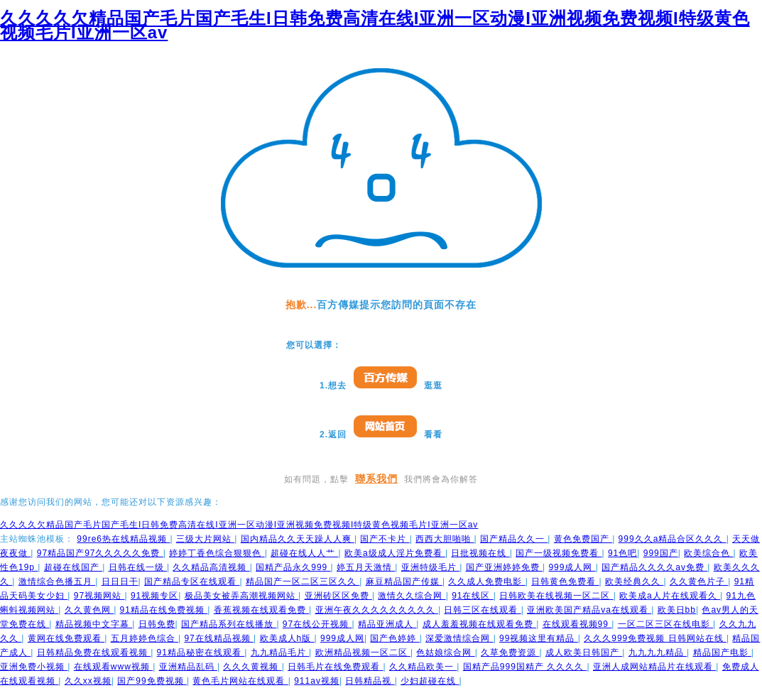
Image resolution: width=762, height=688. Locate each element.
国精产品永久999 (293, 567)
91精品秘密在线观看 (201, 652)
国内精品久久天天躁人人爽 (297, 539)
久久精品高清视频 (211, 567)
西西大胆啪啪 (444, 539)
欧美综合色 (708, 553)
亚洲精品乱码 (188, 667)
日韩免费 (156, 624)
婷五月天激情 (366, 567)
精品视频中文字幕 (93, 624)
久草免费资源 (510, 652)
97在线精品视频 (219, 638)
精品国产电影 (722, 652)
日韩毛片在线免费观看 (335, 667)
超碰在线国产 (73, 567)
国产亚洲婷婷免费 (504, 567)
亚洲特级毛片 (430, 567)
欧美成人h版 (287, 638)
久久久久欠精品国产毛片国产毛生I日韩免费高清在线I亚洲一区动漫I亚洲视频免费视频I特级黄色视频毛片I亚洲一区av (375, 25)
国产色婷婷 (394, 638)
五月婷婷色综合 (144, 638)
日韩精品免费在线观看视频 (94, 652)
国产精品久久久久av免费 (654, 567)
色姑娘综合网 (445, 652)
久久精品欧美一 (423, 667)
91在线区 (473, 596)
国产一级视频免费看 (559, 553)
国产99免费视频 (152, 681)
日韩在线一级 (138, 567)
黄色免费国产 (583, 539)
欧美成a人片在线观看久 (669, 596)
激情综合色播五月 (56, 581)
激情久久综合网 (411, 596)
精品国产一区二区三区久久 (302, 581)
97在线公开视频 (317, 624)
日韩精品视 (369, 681)
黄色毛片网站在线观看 (240, 681)
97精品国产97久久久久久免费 (100, 553)
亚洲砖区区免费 (338, 596)
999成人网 (571, 567)
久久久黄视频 (252, 667)
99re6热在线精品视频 (123, 539)
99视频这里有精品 (538, 638)
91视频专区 (154, 596)
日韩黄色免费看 (565, 581)
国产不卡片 (384, 539)
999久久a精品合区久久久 (672, 539)
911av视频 (316, 681)
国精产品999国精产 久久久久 (525, 667)
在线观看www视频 (113, 667)
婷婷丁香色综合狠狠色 (216, 553)
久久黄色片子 (699, 581)
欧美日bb (677, 610)
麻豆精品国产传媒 (404, 581)
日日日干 (120, 581)
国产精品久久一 (514, 539)
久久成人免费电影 (486, 581)
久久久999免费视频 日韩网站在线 (655, 638)
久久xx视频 (88, 681)
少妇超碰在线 (430, 681)
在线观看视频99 (577, 624)
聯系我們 (376, 478)
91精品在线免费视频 (164, 610)
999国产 (660, 553)
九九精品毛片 (280, 652)
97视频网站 (99, 596)
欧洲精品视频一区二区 (362, 652)
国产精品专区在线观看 (191, 581)
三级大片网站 (205, 539)
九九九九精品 (657, 652)
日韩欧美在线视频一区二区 (556, 596)
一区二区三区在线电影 (665, 624)
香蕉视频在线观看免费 (261, 610)
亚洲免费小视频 (33, 667)
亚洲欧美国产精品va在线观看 (589, 610)
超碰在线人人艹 (304, 553)
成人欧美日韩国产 (583, 652)
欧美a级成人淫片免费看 (394, 553)
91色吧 (622, 553)
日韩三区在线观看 (482, 610)
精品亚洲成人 (387, 624)
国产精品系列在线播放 (228, 624)
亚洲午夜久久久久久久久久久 (376, 610)
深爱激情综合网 (459, 638)
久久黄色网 (89, 610)
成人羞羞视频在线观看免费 (479, 624)
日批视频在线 (480, 553)
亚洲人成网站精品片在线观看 (654, 667)
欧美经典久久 (634, 581)
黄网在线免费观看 (66, 638)
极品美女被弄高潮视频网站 (241, 596)
